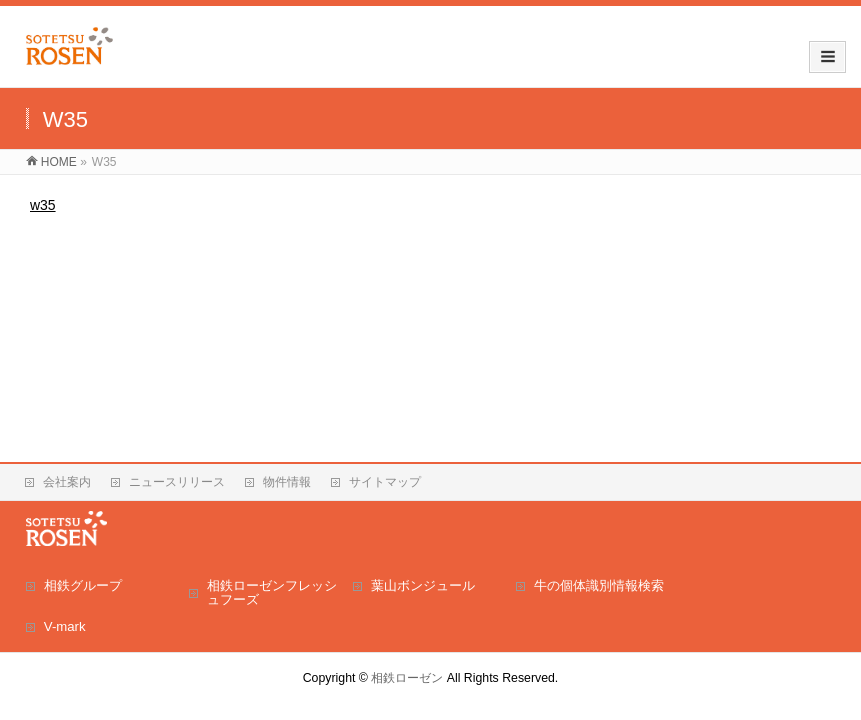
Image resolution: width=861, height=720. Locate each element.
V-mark (65, 626)
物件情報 (287, 482)
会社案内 (67, 482)
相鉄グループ (83, 585)
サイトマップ (385, 482)
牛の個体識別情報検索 (599, 585)
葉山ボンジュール (423, 585)
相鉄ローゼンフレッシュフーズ (272, 592)
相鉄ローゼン (407, 678)
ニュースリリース (177, 482)
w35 (43, 205)
